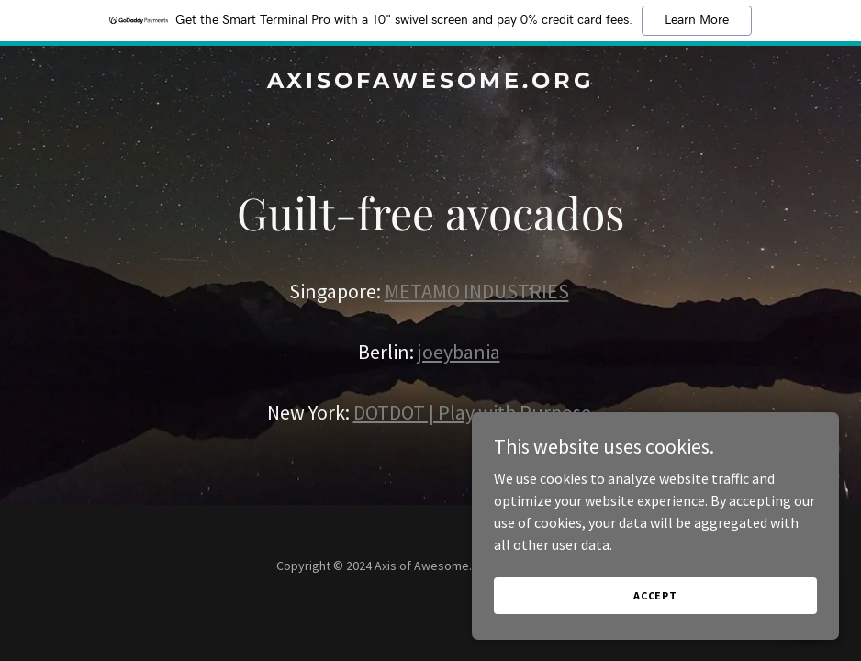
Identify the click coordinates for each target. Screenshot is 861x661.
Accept (655, 595)
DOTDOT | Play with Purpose (472, 412)
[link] (431, 82)
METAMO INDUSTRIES (477, 291)
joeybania (459, 351)
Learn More (697, 20)
